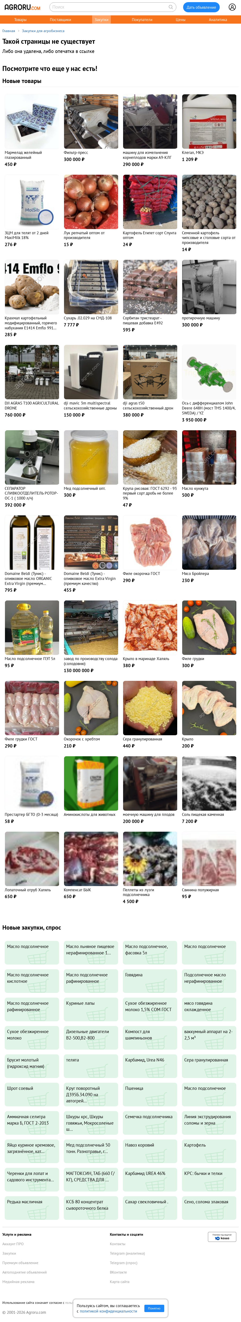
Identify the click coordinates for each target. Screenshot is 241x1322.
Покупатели (142, 19)
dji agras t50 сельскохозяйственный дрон (148, 405)
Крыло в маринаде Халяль (146, 658)
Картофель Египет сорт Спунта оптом (149, 235)
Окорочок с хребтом (82, 739)
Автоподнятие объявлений (24, 1272)
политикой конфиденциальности (108, 1311)
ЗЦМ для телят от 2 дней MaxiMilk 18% (26, 235)
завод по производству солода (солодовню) (90, 661)
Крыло (187, 739)
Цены (180, 19)
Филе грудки (193, 658)
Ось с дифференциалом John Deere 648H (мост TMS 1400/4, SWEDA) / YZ (208, 408)
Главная (8, 30)
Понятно (154, 1308)
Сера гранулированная (142, 739)
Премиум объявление (20, 1262)
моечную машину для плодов (148, 814)
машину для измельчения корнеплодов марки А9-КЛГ (147, 155)
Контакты (117, 1243)
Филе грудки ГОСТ (21, 739)
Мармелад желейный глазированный (23, 155)
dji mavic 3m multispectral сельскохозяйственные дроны (90, 405)
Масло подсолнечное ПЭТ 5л (30, 658)
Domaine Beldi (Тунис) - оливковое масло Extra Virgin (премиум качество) (90, 578)
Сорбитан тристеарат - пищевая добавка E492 (143, 320)
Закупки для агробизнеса (43, 30)
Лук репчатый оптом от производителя (84, 235)
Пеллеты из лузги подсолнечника (138, 892)
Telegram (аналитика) (127, 1253)
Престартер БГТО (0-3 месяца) (31, 814)
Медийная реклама (18, 1281)
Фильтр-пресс (76, 152)
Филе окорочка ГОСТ (141, 573)
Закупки (101, 19)
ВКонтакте (118, 1272)
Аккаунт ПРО (13, 1243)
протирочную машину (201, 318)
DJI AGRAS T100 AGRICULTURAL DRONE (32, 405)
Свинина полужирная (200, 889)
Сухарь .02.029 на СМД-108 (88, 318)
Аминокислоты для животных (90, 814)
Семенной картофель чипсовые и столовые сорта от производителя (208, 237)
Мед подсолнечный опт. (85, 488)
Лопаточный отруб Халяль (28, 889)
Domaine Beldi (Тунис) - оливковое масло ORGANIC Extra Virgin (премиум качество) (28, 581)
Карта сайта (119, 1281)
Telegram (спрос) (123, 1262)
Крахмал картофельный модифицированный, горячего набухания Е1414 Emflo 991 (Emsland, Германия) (31, 325)
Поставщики (60, 19)
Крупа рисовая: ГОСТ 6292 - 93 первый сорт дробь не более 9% (150, 493)
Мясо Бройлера (195, 573)
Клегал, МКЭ (193, 152)
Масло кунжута (195, 488)
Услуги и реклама (16, 1234)
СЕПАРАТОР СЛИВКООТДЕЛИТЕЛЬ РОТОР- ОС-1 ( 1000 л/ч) (31, 493)
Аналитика (218, 19)
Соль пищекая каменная (203, 814)
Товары (20, 19)
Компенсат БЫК (77, 889)
